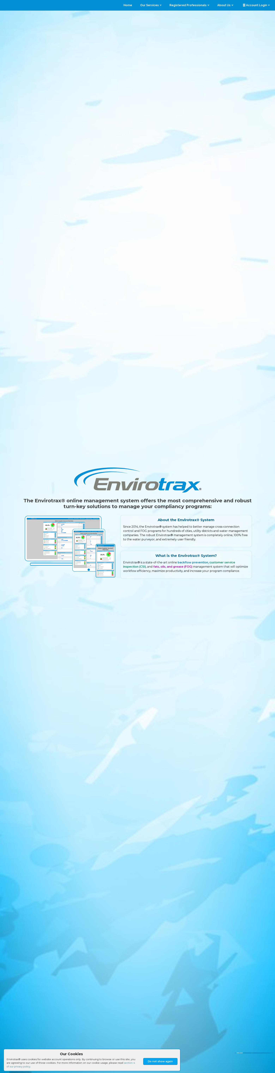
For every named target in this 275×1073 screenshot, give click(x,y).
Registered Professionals (189, 5)
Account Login (256, 5)
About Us (225, 5)
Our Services (150, 5)
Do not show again (160, 1061)
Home (127, 5)
